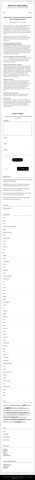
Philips (4, 340)
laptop (4, 299)
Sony (4, 366)
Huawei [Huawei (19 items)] (8, 410)
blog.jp (4, 452)
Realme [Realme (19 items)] (9, 417)
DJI (3, 252)
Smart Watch (6, 357)
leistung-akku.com (7, 464)
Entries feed (5, 434)
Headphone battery (7, 276)
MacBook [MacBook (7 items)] (10, 414)
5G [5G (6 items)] (3, 405)
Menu (30, 12)
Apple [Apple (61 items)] (24, 405)
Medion (4, 313)
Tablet (4, 369)
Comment (6, 120)
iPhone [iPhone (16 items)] (17, 410)
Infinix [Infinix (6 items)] (12, 410)
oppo (4, 331)
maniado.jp (5, 450)
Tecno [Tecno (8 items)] (12, 421)
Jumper (4, 296)
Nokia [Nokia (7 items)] (18, 414)
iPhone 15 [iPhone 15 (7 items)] (21, 410)
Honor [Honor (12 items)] (4, 410)
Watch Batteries (6, 386)
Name (5, 138)
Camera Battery (6, 238)
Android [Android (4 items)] (9, 405)
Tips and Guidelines (7, 372)
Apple (14, 25)
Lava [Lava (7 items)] (30, 412)
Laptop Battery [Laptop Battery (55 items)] (23, 412)
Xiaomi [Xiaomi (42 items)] (19, 422)
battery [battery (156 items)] (8, 407)
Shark (4, 351)
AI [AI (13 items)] (6, 405)
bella (25, 22)
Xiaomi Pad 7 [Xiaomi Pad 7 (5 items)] (24, 421)
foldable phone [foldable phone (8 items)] (15, 408)
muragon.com (6, 466)
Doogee (5, 255)
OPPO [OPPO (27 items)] (5, 417)
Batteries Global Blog (17, 5)
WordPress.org (6, 440)
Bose (4, 235)
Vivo (4, 383)
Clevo (4, 244)
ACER (4, 217)
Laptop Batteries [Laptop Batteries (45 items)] (12, 412)
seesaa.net (5, 453)
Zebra (4, 395)
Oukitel (4, 334)
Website (5, 149)
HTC (4, 284)
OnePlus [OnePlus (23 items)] (21, 415)
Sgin (4, 348)
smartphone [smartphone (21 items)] (6, 419)
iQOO (4, 293)
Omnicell (5, 328)
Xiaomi (4, 389)
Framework (5, 270)
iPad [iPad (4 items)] (14, 410)
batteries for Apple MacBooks (9, 226)
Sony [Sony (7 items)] (8, 421)
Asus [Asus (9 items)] (4, 408)
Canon (4, 241)
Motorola (5, 316)
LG (3, 308)
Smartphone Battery (7, 363)
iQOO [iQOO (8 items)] (28, 410)
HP (3, 281)
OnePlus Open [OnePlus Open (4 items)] (26, 414)
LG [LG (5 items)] (7, 414)
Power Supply (6, 343)
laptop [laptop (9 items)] (4, 412)
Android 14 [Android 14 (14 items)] (19, 405)
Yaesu (4, 392)
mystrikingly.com (7, 455)
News (4, 322)
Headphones (6, 278)
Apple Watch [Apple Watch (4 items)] (29, 405)
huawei (4, 287)
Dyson (4, 264)
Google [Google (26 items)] (21, 408)
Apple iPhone (6, 59)
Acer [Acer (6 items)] (5, 405)
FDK (4, 267)
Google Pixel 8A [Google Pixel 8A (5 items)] (26, 408)
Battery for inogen (7, 232)
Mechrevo (5, 310)
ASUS (4, 223)
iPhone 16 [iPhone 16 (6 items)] (25, 410)
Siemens (5, 354)
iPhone (4, 290)
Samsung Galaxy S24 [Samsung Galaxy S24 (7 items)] (22, 417)
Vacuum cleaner (6, 380)
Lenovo (4, 305)
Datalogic (5, 246)
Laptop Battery (6, 302)
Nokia (4, 325)
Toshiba (4, 375)
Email (5, 144)
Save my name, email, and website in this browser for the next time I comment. (17, 156)
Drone (4, 258)
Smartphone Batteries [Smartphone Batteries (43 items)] (18, 419)
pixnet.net (5, 467)
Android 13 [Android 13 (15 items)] (13, 405)
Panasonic (5, 337)
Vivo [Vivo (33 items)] (15, 422)
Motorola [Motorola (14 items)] (14, 414)
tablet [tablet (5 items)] (10, 421)
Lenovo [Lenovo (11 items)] (4, 414)
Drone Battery (6, 261)
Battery (4, 229)
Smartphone (6, 360)
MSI (4, 319)
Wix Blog (5, 449)
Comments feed (6, 437)
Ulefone (5, 377)
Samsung (5, 345)
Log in (4, 431)
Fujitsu (4, 273)
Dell (4, 249)
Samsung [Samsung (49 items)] (14, 417)
